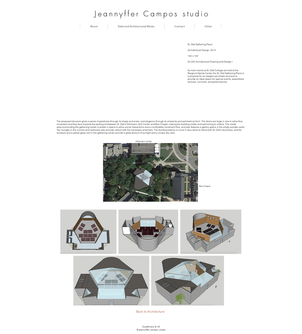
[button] (208, 26)
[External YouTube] (121, 80)
